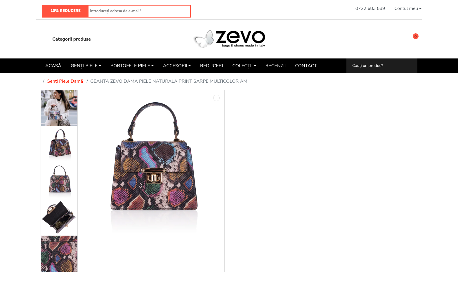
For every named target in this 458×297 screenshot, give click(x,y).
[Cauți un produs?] (377, 65)
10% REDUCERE (66, 10)
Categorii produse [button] (66, 39)
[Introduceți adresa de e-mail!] (139, 11)
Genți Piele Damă (65, 81)
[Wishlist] (397, 39)
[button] (408, 8)
